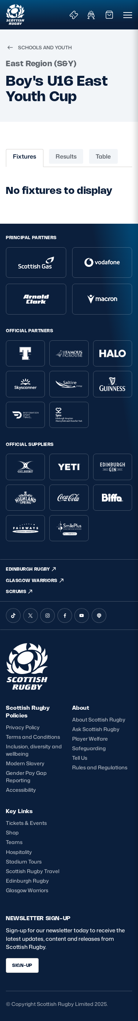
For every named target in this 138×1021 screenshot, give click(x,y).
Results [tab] (66, 156)
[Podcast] (99, 615)
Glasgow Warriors (27, 890)
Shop (12, 832)
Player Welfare (90, 738)
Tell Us (79, 757)
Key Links (19, 811)
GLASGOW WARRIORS (35, 581)
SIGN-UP (22, 965)
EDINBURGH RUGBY (31, 569)
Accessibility (21, 789)
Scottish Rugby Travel (32, 871)
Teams (14, 842)
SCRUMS (19, 592)
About (80, 707)
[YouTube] (81, 615)
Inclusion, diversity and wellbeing (34, 750)
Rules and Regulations (99, 767)
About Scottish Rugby (98, 719)
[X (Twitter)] (30, 615)
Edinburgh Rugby (27, 880)
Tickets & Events (26, 822)
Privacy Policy (23, 727)
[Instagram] (47, 615)
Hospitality (19, 851)
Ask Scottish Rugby (96, 729)
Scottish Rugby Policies (28, 711)
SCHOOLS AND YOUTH (39, 47)
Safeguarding (89, 748)
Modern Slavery (25, 763)
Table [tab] (103, 156)
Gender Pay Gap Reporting (26, 776)
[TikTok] (13, 615)
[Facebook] (64, 615)
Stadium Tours (24, 861)
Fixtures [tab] (24, 156)
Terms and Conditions (33, 736)
